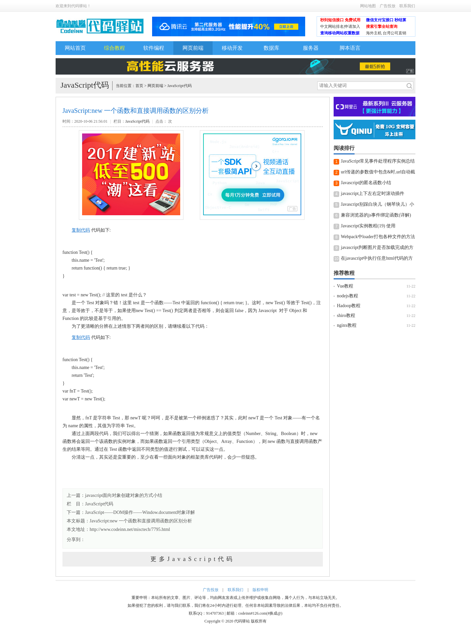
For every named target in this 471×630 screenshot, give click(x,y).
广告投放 (387, 6)
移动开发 (232, 48)
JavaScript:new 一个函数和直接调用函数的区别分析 (141, 520)
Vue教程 (345, 286)
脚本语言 (350, 48)
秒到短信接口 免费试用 (340, 20)
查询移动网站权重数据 (339, 33)
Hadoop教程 (348, 305)
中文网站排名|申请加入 (340, 26)
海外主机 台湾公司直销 (386, 33)
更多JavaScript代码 (192, 559)
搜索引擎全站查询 (381, 26)
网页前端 (193, 48)
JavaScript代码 (179, 85)
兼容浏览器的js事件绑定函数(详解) (376, 215)
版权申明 (260, 589)
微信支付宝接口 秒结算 (386, 20)
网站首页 (75, 48)
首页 (139, 85)
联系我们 (407, 6)
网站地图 (368, 6)
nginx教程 (347, 325)
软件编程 (153, 48)
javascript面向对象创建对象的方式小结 (123, 495)
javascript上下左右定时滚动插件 (372, 193)
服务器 (311, 48)
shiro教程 (346, 315)
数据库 (271, 48)
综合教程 (114, 48)
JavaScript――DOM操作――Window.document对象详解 (140, 512)
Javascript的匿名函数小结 (366, 182)
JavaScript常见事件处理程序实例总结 (378, 161)
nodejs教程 (347, 295)
